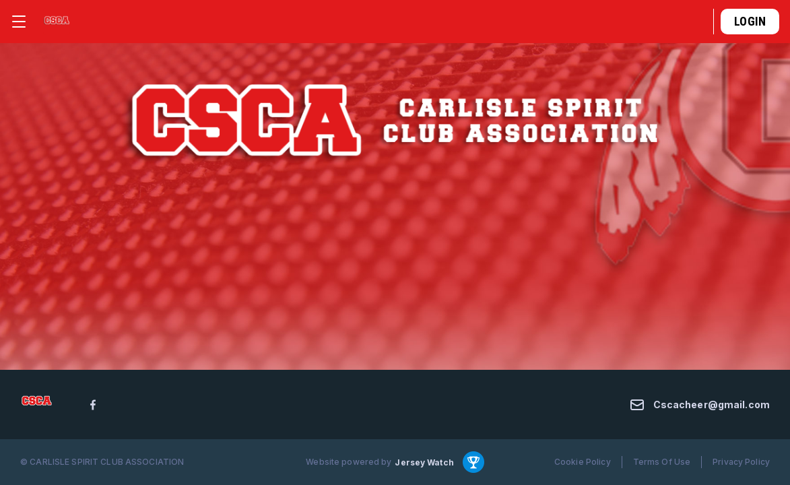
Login (750, 21)
